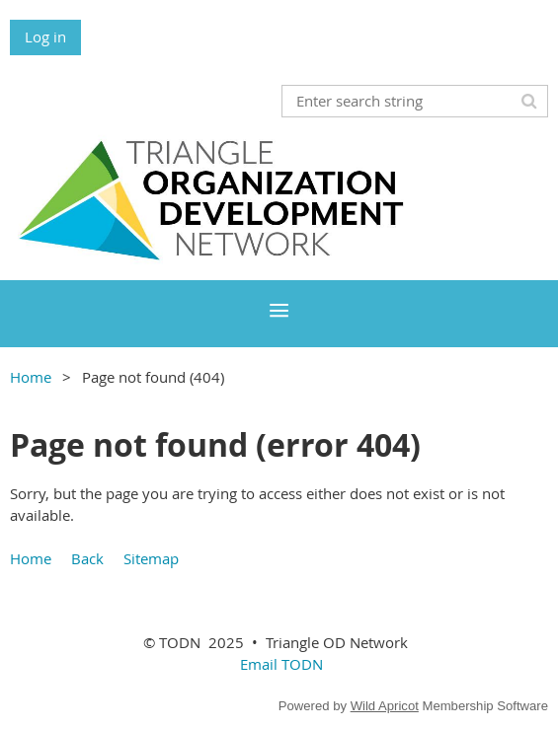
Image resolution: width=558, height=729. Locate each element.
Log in (45, 36)
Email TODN (281, 664)
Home (30, 377)
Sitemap (151, 558)
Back (87, 558)
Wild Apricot (385, 705)
